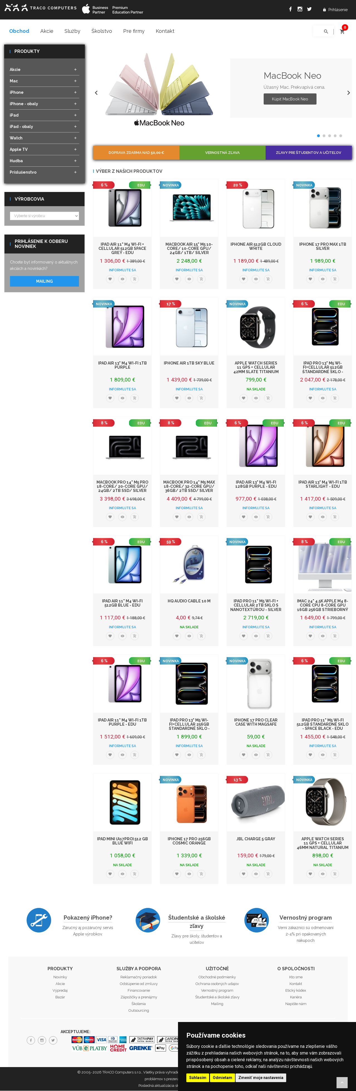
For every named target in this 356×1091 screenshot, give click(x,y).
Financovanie (139, 991)
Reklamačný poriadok (138, 978)
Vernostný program (306, 918)
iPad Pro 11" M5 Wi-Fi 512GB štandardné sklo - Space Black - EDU (322, 724)
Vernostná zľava (222, 153)
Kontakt (165, 31)
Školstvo (102, 31)
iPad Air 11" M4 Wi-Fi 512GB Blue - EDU (122, 603)
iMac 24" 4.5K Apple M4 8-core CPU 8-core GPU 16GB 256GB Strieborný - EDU (322, 607)
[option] (222, 88)
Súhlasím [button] (197, 1077)
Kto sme (296, 978)
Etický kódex (295, 991)
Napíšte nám (295, 1004)
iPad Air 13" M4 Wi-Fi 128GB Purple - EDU (256, 484)
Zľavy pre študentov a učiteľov (308, 153)
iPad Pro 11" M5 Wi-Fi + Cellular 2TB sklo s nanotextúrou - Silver (255, 605)
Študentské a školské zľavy (196, 922)
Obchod (19, 31)
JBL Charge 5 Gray (255, 839)
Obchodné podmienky (217, 978)
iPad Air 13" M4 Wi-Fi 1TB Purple (122, 365)
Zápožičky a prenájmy (138, 998)
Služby (72, 31)
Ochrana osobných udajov (217, 984)
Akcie (46, 31)
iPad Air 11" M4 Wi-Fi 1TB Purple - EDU (122, 722)
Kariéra (296, 998)
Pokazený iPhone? (88, 918)
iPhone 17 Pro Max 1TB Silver (322, 246)
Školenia (139, 1004)
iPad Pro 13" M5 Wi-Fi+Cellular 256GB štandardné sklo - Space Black (189, 726)
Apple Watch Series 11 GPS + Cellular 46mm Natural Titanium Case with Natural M (322, 845)
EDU (141, 186)
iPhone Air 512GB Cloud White (256, 246)
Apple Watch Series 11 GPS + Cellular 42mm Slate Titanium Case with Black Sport (256, 369)
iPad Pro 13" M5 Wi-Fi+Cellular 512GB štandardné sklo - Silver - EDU (322, 369)
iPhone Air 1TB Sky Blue (189, 363)
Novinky (60, 978)
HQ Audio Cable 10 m (189, 601)
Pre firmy (134, 31)
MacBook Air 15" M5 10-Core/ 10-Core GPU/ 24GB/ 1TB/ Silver (189, 248)
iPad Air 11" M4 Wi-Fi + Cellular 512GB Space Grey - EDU (122, 248)
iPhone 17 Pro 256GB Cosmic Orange (189, 841)
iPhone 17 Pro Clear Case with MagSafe (256, 722)
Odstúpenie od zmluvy (139, 984)
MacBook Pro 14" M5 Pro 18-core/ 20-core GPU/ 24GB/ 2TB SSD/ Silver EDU (122, 489)
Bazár (60, 998)
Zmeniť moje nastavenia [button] (260, 1077)
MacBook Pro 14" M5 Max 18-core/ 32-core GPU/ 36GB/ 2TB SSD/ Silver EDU (189, 489)
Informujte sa (122, 270)
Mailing (44, 281)
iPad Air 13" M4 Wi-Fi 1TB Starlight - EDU (322, 484)
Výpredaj (60, 991)
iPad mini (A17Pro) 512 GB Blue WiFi (122, 841)
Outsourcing (138, 1011)
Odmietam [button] (222, 1077)
